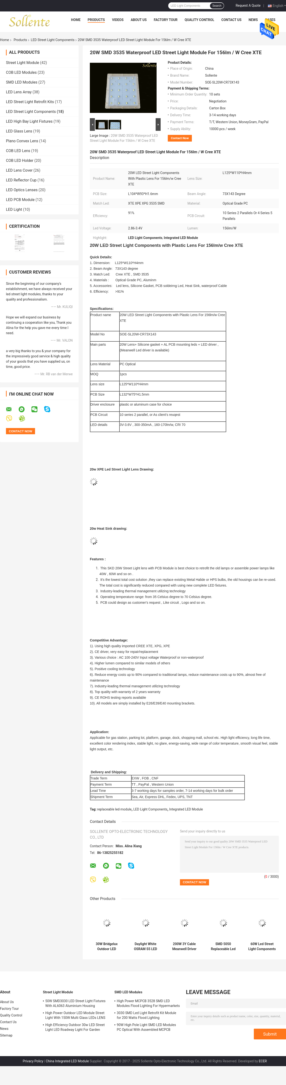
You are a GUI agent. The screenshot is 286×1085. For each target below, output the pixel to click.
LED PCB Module (20, 199)
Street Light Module (22, 62)
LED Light (14, 209)
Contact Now (180, 138)
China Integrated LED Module (67, 1061)
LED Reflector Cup (21, 180)
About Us (139, 20)
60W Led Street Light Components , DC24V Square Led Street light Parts (262, 946)
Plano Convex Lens (22, 141)
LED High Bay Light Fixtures (29, 121)
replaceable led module (114, 809)
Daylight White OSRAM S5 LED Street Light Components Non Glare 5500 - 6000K (145, 946)
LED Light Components (150, 809)
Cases (270, 20)
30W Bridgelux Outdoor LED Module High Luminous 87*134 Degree (106, 946)
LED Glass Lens (19, 131)
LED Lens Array (18, 92)
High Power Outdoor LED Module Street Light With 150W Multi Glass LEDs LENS (75, 1015)
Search (216, 5)
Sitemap (6, 1035)
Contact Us (231, 20)
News (253, 20)
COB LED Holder (19, 160)
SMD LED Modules (21, 82)
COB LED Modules (21, 72)
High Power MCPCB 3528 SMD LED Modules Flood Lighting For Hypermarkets (148, 1003)
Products (96, 20)
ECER (263, 1061)
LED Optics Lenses (22, 190)
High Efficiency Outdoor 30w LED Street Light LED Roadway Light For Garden (75, 1027)
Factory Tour (166, 20)
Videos (118, 20)
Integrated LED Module (186, 809)
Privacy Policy (33, 1061)
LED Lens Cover (19, 170)
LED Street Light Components (52, 40)
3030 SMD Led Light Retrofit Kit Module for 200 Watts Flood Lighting (146, 1015)
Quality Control (199, 20)
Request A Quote (248, 5)
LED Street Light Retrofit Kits (30, 102)
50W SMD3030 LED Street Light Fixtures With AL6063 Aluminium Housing (75, 1003)
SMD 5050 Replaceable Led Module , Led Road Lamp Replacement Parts (223, 946)
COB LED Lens (18, 150)
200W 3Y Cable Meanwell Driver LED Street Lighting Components (184, 946)
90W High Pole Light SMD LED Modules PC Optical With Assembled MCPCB (146, 1027)
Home (76, 20)
